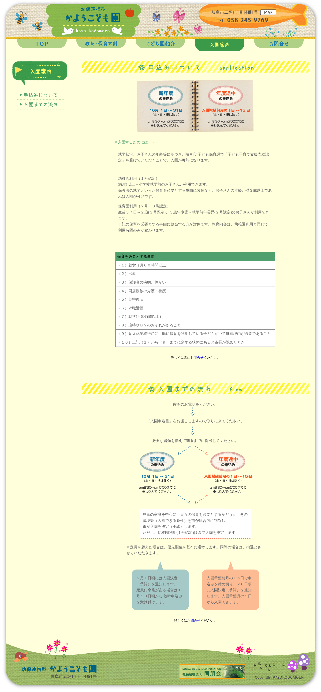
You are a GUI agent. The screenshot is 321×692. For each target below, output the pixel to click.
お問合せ (197, 357)
